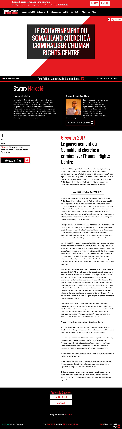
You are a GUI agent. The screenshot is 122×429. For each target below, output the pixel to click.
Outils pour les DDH (42, 12)
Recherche (74, 11)
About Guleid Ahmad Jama (11, 79)
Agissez (94, 12)
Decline (104, 3)
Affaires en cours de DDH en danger (109, 425)
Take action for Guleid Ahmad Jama (106, 78)
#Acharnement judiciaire (71, 424)
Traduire (118, 19)
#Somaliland (51, 424)
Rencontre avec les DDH (28, 12)
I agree (94, 3)
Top (2, 139)
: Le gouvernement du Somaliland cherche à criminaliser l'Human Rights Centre (14, 149)
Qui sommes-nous (56, 12)
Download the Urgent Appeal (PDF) (87, 191)
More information (63, 4)
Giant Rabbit (68, 414)
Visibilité (65, 12)
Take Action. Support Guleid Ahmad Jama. (59, 79)
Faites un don (86, 12)
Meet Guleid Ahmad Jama (78, 123)
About (3, 143)
